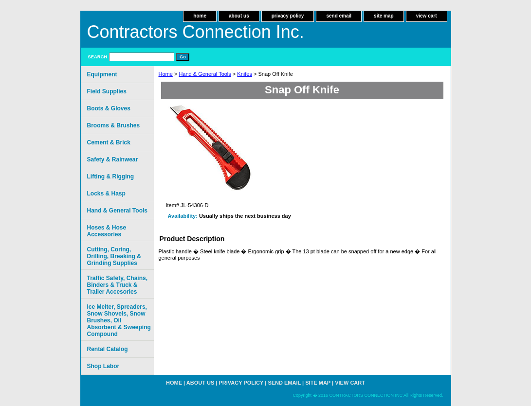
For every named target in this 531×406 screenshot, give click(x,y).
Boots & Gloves (108, 108)
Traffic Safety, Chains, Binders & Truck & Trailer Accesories (117, 285)
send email (338, 15)
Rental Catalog (107, 349)
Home (166, 74)
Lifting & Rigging (110, 176)
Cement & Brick (108, 142)
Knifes (244, 74)
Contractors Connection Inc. (195, 32)
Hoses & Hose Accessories (107, 231)
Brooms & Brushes (113, 125)
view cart (426, 15)
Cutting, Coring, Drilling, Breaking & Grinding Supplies (114, 256)
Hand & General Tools (205, 74)
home (199, 15)
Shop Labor (103, 366)
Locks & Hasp (106, 193)
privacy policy (288, 15)
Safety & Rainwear (112, 159)
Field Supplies (107, 91)
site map (384, 15)
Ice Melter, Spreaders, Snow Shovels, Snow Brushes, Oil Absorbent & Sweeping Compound (119, 320)
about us (239, 15)
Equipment (102, 74)
